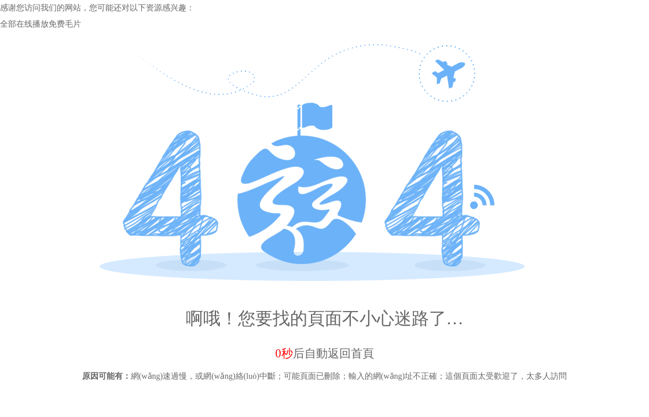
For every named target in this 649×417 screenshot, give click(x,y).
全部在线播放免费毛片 (40, 24)
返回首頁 (351, 353)
